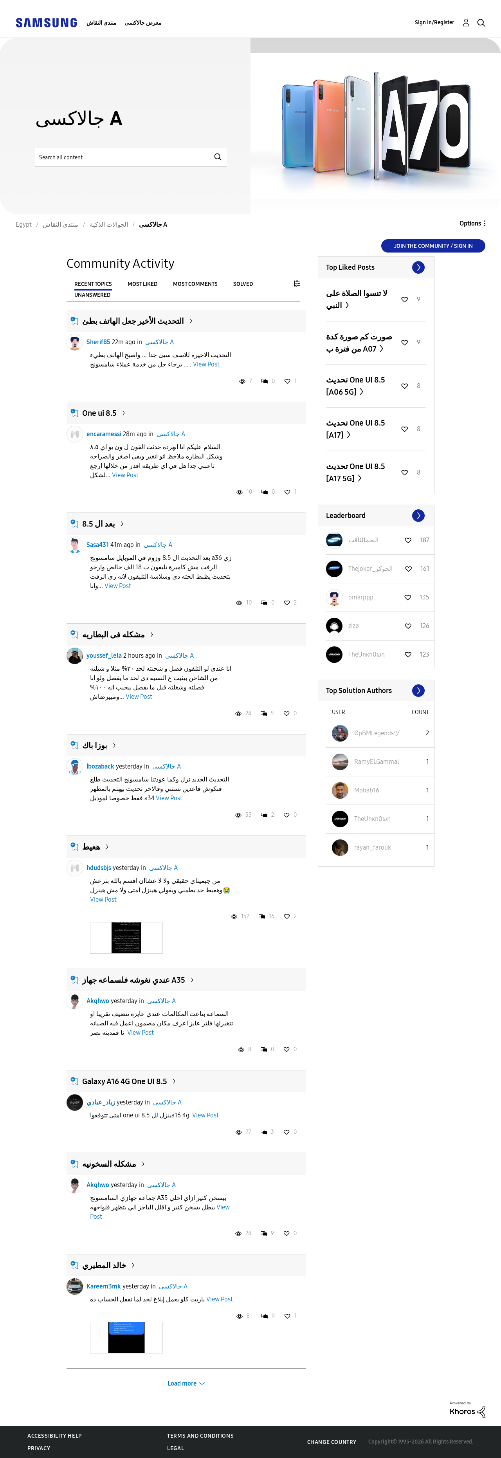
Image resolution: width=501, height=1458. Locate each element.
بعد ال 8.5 (98, 524)
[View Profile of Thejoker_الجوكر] (370, 568)
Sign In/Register (434, 22)
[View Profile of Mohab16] (366, 790)
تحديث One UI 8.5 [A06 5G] (355, 386)
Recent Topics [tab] (93, 284)
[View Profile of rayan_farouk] (372, 847)
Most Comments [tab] (195, 284)
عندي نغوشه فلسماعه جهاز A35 (133, 980)
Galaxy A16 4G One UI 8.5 (124, 1081)
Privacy (38, 1448)
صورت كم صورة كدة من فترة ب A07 (359, 343)
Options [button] (470, 223)
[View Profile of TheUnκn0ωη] (366, 654)
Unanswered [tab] (92, 295)
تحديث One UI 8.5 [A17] (355, 429)
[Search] (131, 157)
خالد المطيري (104, 1265)
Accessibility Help (54, 1436)
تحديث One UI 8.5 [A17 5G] (355, 472)
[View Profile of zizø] (353, 626)
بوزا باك (94, 745)
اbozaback (100, 766)
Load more (182, 1383)
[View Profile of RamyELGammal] (376, 761)
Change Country (332, 1442)
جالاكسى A (159, 342)
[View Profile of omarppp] (360, 597)
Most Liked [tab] (142, 284)
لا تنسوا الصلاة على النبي (356, 299)
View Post (206, 364)
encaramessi (104, 434)
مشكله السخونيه (109, 1164)
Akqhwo (98, 1001)
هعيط (91, 847)
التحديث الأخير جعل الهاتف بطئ (133, 321)
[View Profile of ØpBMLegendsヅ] (377, 733)
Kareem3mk (104, 1286)
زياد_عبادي (101, 1102)
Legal (175, 1448)
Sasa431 (98, 545)
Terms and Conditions (200, 1436)
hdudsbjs (99, 868)
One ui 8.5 (99, 413)
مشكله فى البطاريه (113, 634)
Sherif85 (98, 342)
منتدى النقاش (102, 23)
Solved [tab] (243, 284)
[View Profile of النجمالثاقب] (363, 540)
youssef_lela (104, 655)
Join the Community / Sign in (433, 246)
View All (376, 267)
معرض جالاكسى (143, 23)
